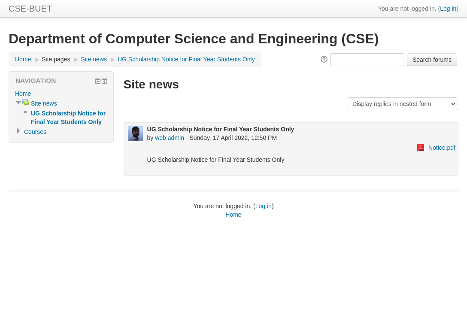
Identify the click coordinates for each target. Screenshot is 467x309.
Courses (35, 131)
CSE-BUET (30, 8)
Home (23, 59)
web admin (169, 137)
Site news (94, 59)
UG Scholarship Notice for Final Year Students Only (186, 59)
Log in (448, 8)
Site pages (56, 59)
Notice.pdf (441, 147)
